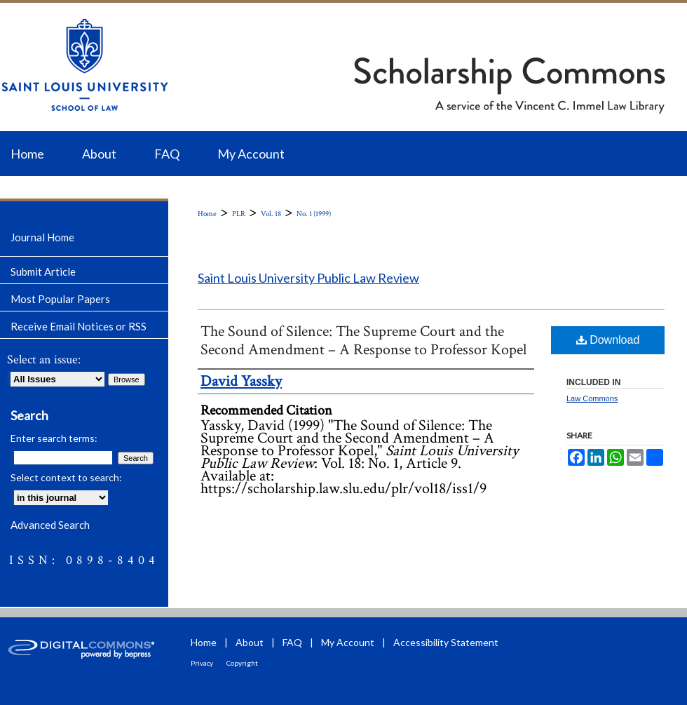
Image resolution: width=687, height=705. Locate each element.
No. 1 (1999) (314, 214)
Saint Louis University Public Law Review (308, 278)
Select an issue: (44, 359)
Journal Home (42, 237)
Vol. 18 (271, 214)
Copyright (242, 663)
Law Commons (592, 398)
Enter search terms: (54, 438)
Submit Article (43, 271)
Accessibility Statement (445, 642)
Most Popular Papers (60, 299)
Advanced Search (50, 524)
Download (608, 340)
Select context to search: (66, 477)
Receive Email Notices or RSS (79, 326)
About (250, 642)
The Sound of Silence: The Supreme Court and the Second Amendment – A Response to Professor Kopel (363, 340)
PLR (238, 214)
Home (207, 214)
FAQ (292, 642)
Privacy (202, 663)
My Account (347, 642)
